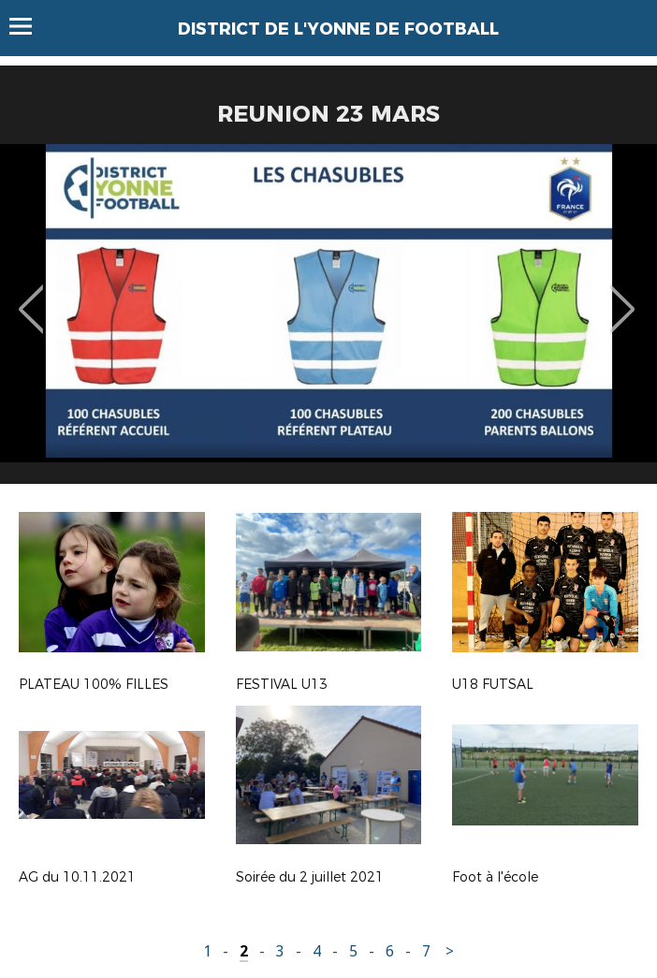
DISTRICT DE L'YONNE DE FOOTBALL (338, 29)
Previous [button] (31, 296)
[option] (328, 321)
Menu (29, 26)
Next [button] (622, 296)
